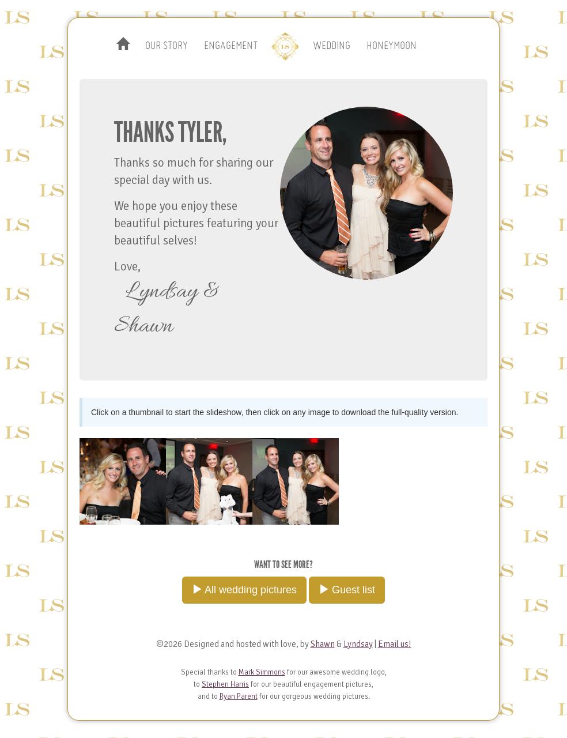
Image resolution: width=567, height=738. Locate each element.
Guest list (347, 589)
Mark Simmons (262, 672)
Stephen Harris (225, 684)
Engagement (231, 45)
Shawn (323, 644)
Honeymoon (391, 45)
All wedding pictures (244, 589)
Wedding (331, 45)
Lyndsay (358, 644)
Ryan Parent (239, 696)
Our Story (166, 45)
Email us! (394, 644)
